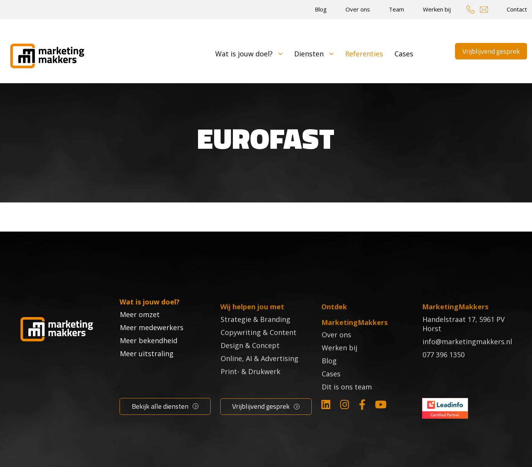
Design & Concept (250, 356)
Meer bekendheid (148, 356)
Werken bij (437, 9)
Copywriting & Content (258, 343)
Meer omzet (140, 330)
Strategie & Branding (255, 330)
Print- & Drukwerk (250, 382)
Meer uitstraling (147, 369)
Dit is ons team (347, 398)
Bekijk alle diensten (160, 406)
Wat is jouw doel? (249, 53)
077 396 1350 (443, 365)
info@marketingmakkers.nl (467, 352)
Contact (517, 9)
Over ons (357, 9)
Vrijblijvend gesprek (491, 51)
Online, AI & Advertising (259, 369)
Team (396, 9)
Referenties (364, 53)
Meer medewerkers (151, 343)
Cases (403, 53)
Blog (321, 9)
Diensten (314, 53)
